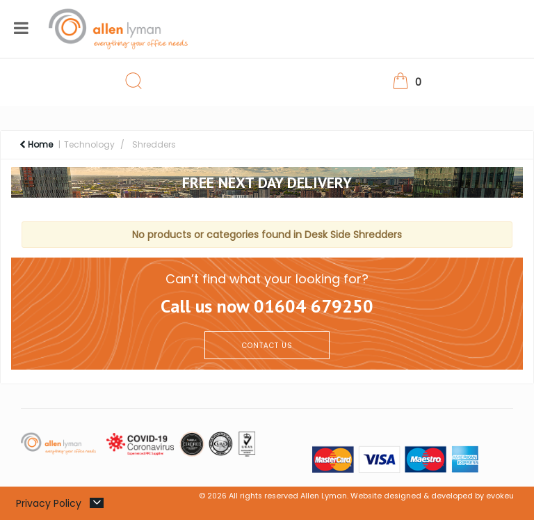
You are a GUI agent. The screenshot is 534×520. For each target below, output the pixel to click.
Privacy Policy (48, 503)
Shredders (154, 144)
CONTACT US (267, 345)
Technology (89, 144)
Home (36, 144)
